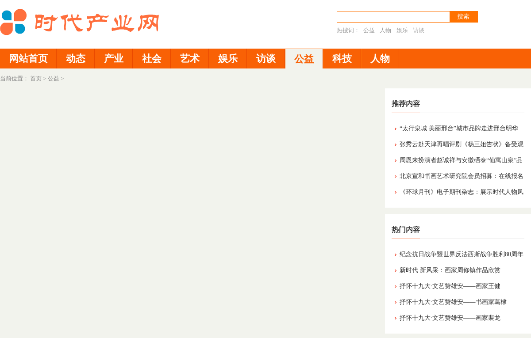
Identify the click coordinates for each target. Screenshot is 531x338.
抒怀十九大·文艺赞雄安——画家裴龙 (450, 318)
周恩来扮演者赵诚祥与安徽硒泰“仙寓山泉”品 (461, 160)
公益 (369, 30)
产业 (113, 58)
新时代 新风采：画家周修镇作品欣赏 (450, 270)
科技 (342, 58)
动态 (75, 58)
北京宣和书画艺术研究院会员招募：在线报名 (461, 176)
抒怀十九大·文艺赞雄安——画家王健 (450, 286)
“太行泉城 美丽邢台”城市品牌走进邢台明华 (459, 128)
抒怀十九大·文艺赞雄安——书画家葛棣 (453, 302)
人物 (385, 30)
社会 (152, 58)
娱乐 (402, 30)
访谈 (418, 30)
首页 (36, 78)
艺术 (190, 58)
